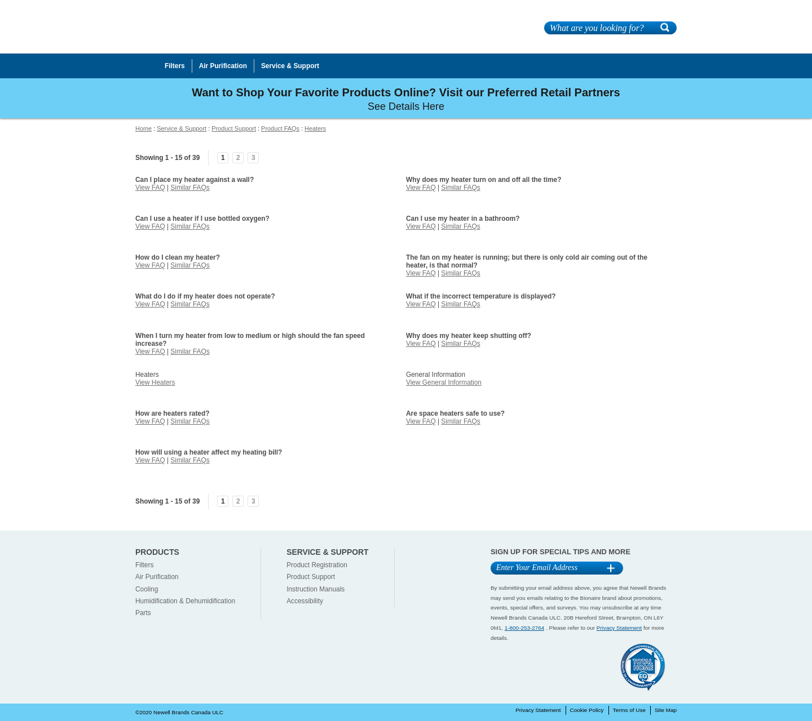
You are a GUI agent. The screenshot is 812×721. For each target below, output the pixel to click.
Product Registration (316, 565)
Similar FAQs (189, 188)
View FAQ (150, 188)
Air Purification (157, 577)
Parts (143, 613)
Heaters (315, 128)
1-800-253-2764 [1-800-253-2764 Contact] (525, 628)
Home (143, 128)
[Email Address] (546, 568)
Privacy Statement (619, 628)
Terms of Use (629, 710)
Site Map (666, 710)
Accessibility (304, 601)
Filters (144, 565)
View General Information (444, 382)
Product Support (233, 128)
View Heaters (155, 382)
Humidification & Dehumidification (185, 601)
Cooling (146, 589)
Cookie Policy (587, 710)
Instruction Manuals (315, 589)
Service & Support (181, 128)
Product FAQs (280, 128)
